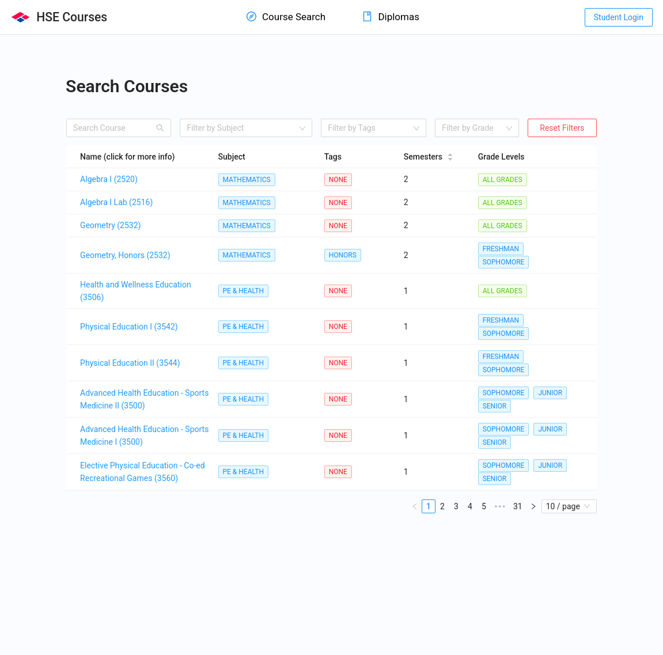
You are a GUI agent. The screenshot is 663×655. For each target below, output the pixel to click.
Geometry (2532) (110, 225)
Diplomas (390, 16)
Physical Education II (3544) (130, 363)
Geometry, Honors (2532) (125, 255)
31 (517, 506)
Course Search (286, 16)
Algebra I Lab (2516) (116, 202)
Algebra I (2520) (109, 179)
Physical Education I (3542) (129, 326)
